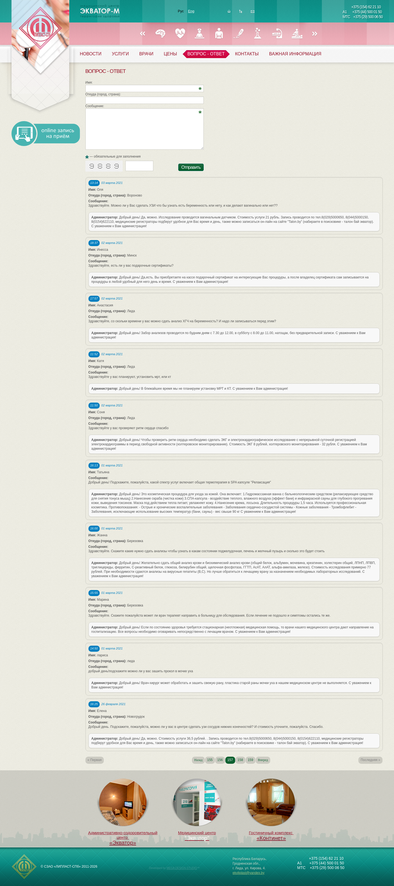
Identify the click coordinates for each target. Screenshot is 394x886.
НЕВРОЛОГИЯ (160, 33)
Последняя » (370, 760)
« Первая (95, 760)
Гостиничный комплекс (271, 810)
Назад (142, 34)
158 (240, 760)
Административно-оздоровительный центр (123, 812)
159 (250, 760)
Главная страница (229, 13)
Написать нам (252, 13)
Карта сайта (241, 13)
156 (220, 760)
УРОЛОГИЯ (218, 33)
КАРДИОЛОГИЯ (180, 33)
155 (210, 760)
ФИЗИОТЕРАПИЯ (296, 33)
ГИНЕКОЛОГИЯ (199, 33)
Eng (191, 11)
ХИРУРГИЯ (238, 33)
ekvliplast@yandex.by (248, 873)
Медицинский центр (197, 807)
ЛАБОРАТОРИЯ (257, 33)
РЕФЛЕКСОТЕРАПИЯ (277, 33)
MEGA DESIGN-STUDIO (181, 868)
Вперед (315, 34)
